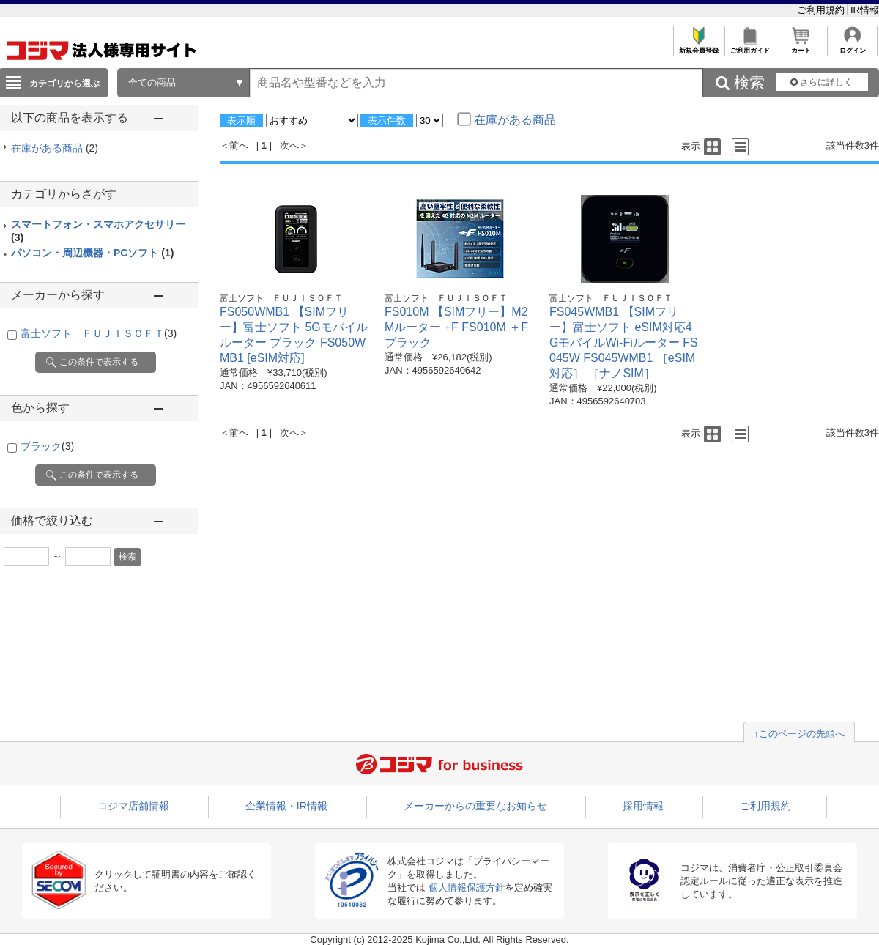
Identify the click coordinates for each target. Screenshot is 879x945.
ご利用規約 (822, 9)
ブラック (47, 446)
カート (801, 46)
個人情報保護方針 (467, 887)
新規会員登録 (698, 46)
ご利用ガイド (750, 46)
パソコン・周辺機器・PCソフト (92, 253)
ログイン (852, 46)
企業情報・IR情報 (286, 806)
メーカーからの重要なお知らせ (475, 806)
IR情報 (864, 9)
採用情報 (643, 806)
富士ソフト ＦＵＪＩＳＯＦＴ (99, 333)
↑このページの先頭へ (799, 733)
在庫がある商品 (54, 148)
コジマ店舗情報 (133, 806)
